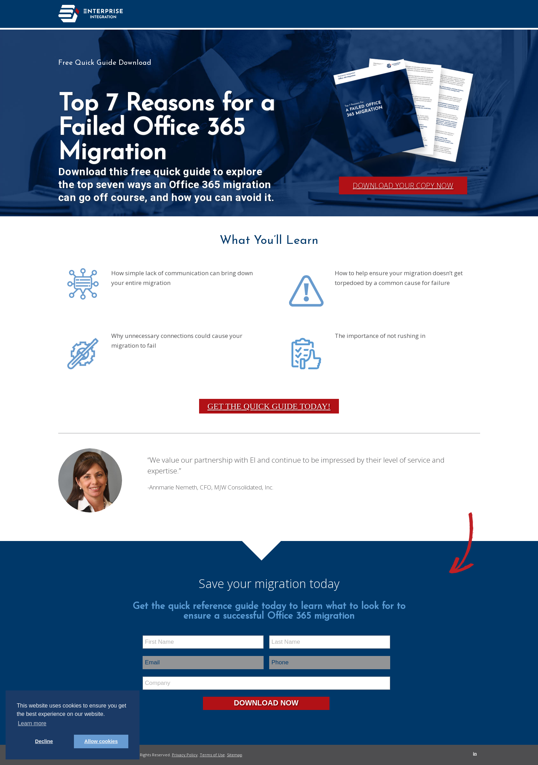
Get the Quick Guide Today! (269, 406)
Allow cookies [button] (101, 741)
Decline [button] (44, 741)
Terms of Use (212, 754)
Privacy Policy (185, 754)
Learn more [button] (32, 723)
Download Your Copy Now (403, 185)
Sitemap (234, 754)
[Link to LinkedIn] (475, 753)
